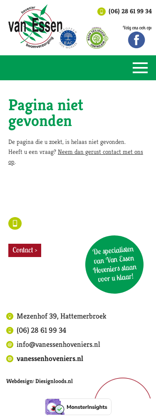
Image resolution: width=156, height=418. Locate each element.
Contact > (24, 250)
